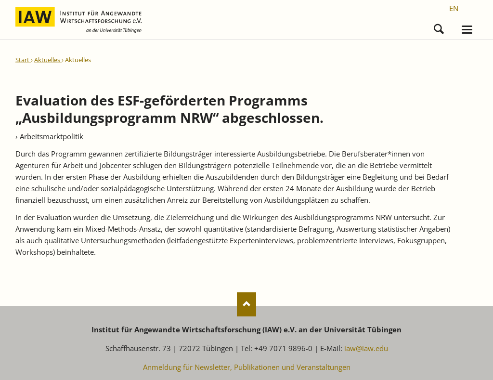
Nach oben (246, 304)
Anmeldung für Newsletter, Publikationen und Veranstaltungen (246, 367)
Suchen (438, 26)
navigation (467, 29)
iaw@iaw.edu (366, 348)
